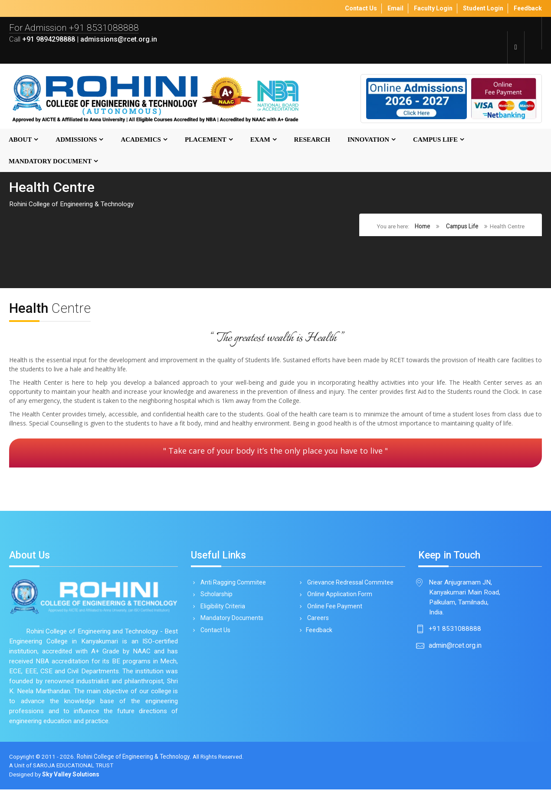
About (20, 139)
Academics (141, 139)
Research (312, 139)
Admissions (76, 139)
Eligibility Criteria (221, 607)
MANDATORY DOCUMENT (50, 161)
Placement (205, 139)
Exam (260, 139)
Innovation (368, 139)
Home (421, 226)
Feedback (318, 632)
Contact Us (213, 632)
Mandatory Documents (230, 620)
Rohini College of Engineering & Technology (134, 769)
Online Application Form (338, 595)
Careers (316, 620)
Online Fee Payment (333, 607)
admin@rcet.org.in (455, 647)
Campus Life (435, 139)
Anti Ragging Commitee (231, 583)
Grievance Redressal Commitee (349, 583)
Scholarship (215, 595)
